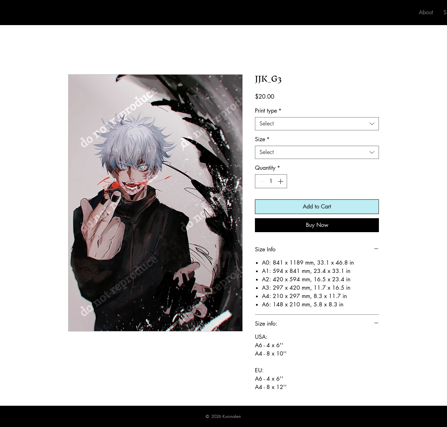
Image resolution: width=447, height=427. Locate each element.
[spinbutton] (271, 181)
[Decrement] (261, 181)
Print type (268, 110)
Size (262, 139)
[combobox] (317, 123)
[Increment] (281, 181)
